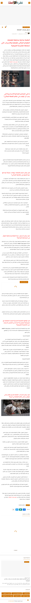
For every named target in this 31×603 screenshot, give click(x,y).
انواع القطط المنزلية (17, 593)
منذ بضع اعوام (27, 577)
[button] (24, 510)
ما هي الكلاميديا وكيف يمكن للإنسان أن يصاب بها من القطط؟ (17, 580)
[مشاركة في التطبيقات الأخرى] (13, 510)
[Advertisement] (15, 15)
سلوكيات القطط (26, 596)
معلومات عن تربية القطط (8, 596)
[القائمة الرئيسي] (29, 3)
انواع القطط (26, 593)
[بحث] (2, 3)
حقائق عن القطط (26, 27)
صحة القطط (17, 596)
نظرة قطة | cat (11, 601)
